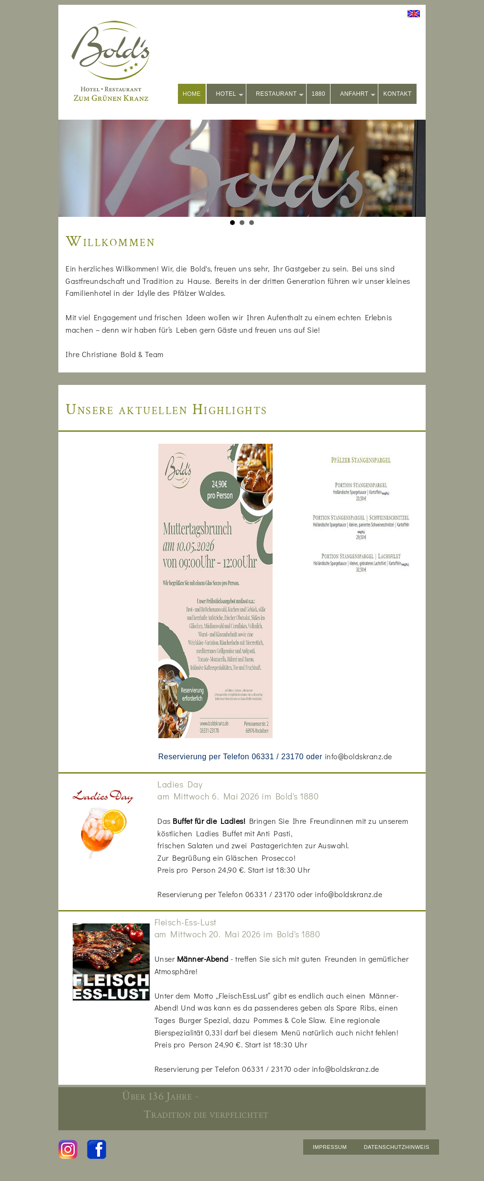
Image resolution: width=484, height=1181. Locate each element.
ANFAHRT (357, 94)
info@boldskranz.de (358, 756)
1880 (318, 93)
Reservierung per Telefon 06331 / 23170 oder (241, 757)
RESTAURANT (280, 94)
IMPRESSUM (330, 1147)
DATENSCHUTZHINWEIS (396, 1147)
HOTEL (230, 94)
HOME (192, 93)
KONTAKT (397, 93)
